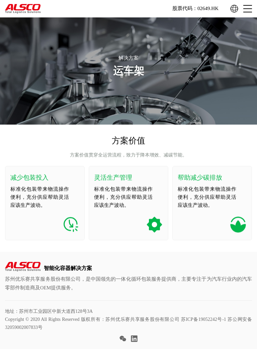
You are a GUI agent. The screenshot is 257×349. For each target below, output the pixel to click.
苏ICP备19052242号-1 (203, 319)
